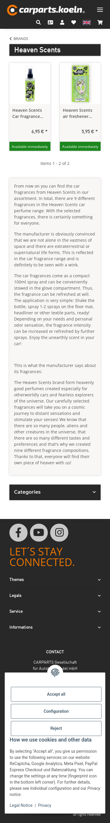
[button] (38, 22)
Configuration (56, 711)
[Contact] (50, 22)
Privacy (44, 805)
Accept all (56, 694)
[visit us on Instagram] (59, 533)
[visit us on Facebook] (18, 533)
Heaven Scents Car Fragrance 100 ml (27, 113)
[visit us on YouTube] (39, 533)
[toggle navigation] (100, 7)
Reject (56, 728)
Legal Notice (21, 805)
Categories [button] (27, 492)
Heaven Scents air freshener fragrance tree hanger (77, 113)
